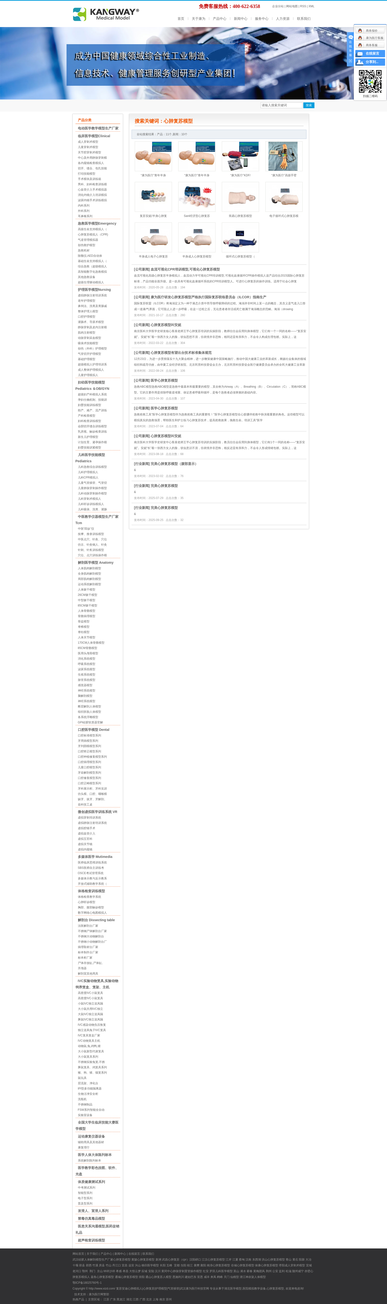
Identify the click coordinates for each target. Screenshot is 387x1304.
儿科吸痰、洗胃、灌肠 (92, 509)
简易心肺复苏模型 (240, 216)
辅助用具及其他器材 (91, 1142)
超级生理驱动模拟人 (91, 282)
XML (311, 6)
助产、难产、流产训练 (92, 410)
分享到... (372, 62)
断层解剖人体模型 (89, 706)
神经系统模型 (86, 690)
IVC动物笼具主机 (89, 1040)
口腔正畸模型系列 (89, 783)
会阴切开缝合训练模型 (92, 426)
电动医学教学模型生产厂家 (98, 128)
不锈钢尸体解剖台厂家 (92, 931)
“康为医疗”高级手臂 (284, 175)
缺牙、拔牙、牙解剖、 (92, 799)
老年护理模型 (86, 300)
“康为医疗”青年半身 (153, 175)
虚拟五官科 (85, 839)
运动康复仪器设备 (91, 1136)
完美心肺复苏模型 (164, 486)
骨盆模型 (83, 621)
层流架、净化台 (88, 1083)
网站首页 (78, 1253)
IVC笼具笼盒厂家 (89, 1035)
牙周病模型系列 (88, 740)
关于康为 (198, 19)
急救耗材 (83, 250)
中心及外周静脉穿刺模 (92, 157)
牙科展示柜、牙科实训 (92, 788)
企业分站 (278, 6)
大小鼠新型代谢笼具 (91, 1051)
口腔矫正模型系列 (89, 751)
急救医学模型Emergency (97, 223)
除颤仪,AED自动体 (90, 255)
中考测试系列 (86, 1187)
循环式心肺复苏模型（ (240, 256)
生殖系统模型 (86, 674)
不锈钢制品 (85, 1104)
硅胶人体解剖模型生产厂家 (95, 1259)
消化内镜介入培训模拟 (92, 195)
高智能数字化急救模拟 (92, 271)
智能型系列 (85, 1193)
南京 (162, 1299)
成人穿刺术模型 (88, 141)
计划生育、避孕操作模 (92, 442)
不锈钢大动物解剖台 (91, 936)
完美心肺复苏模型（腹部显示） (174, 464)
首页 (181, 19)
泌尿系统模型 (86, 669)
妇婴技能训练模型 (89, 405)
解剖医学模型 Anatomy (96, 562)
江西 (136, 1299)
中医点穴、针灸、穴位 (92, 539)
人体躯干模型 (86, 589)
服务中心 (261, 19)
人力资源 (283, 19)
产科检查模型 (86, 415)
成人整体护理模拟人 (91, 369)
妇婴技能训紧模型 (89, 447)
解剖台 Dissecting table (96, 920)
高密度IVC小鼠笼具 (90, 993)
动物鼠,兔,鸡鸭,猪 (89, 1046)
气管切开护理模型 (89, 354)
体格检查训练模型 (91, 891)
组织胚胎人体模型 (89, 711)
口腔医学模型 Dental (94, 730)
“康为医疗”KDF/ (240, 175)
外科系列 (83, 211)
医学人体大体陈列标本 (95, 1155)
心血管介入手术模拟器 (92, 189)
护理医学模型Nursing (94, 290)
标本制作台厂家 (88, 952)
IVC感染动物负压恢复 (92, 1024)
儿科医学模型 (224, 1271)
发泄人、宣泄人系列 (93, 1211)
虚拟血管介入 (86, 833)
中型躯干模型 (86, 600)
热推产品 (78, 1299)
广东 (113, 1299)
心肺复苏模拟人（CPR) (93, 234)
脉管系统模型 (86, 680)
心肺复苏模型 (146, 1259)
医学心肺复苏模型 (164, 380)
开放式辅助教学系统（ (92, 883)
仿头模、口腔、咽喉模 (92, 794)
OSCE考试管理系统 (91, 873)
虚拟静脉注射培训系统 (92, 295)
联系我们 (304, 19)
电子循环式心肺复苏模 (283, 216)
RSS (303, 6)
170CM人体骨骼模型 (91, 642)
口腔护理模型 (86, 316)
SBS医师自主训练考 (91, 867)
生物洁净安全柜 (88, 1094)
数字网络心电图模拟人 (92, 912)
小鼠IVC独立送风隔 (90, 1003)
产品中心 (219, 19)
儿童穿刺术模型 (88, 147)
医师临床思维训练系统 (92, 862)
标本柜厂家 (85, 957)
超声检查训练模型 (91, 1240)
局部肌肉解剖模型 (89, 579)
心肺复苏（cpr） (178, 1259)
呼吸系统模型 (86, 664)
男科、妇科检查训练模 (92, 184)
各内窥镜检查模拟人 (91, 163)
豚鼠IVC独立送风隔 (90, 1019)
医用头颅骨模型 (88, 653)
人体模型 (260, 1277)
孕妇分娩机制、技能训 (92, 399)
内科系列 (83, 205)
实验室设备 (85, 1115)
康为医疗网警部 (99, 1294)
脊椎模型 (83, 626)
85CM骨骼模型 (87, 648)
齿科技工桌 (85, 804)
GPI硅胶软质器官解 (90, 722)
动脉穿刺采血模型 (89, 338)
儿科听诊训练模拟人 (91, 504)
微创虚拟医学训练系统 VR (97, 812)
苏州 (169, 1299)
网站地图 (292, 6)
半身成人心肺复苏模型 (196, 256)
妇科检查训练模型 (89, 421)
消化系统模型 (86, 658)
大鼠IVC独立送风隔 (90, 1014)
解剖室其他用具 (88, 973)
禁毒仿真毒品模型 (91, 1218)
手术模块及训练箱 (89, 179)
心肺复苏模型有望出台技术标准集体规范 (181, 353)
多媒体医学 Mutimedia (95, 857)
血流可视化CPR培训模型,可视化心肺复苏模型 (185, 269)
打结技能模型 (86, 173)
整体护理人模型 (88, 311)
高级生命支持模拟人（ (92, 229)
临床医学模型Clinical (94, 136)
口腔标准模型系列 (89, 735)
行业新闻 (142, 464)
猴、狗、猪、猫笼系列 (92, 1072)
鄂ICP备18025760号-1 (87, 1282)
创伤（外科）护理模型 (92, 348)
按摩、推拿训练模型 (91, 534)
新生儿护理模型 (88, 437)
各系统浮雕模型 (88, 717)
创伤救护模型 (86, 245)
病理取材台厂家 (88, 947)
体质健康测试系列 (91, 1182)
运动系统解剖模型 (89, 584)
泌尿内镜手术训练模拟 (92, 200)
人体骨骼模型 (86, 611)
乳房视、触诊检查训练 (92, 431)
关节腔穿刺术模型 (89, 152)
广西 (142, 1299)
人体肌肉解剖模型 (89, 568)
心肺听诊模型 (86, 902)
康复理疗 (83, 1147)
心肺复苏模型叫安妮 (166, 325)
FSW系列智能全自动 (91, 1110)
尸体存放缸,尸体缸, (90, 963)
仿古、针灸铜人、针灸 (92, 544)
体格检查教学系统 (89, 896)
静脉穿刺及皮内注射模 (92, 327)
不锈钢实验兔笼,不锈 (91, 1062)
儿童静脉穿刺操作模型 (92, 488)
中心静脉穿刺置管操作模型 (184, 1271)
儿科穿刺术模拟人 (89, 498)
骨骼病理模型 (86, 616)
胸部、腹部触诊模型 (91, 907)
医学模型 (153, 1265)
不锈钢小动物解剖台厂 (92, 941)
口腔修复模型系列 (89, 778)
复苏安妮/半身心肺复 (153, 216)
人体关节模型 (86, 637)
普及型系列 (85, 1203)
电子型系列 (85, 1198)
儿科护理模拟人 (88, 472)
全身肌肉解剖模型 (89, 573)
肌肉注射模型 (86, 332)
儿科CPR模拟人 (88, 477)
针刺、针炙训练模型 (91, 550)
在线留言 (134, 1253)
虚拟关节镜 (85, 844)
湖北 (129, 1299)
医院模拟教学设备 (254, 1288)
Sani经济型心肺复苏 (197, 216)
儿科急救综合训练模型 (92, 467)
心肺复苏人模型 (161, 1277)
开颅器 (82, 968)
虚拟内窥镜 (85, 849)
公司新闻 (142, 269)
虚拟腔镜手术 (86, 828)
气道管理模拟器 (88, 240)
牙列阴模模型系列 (89, 746)
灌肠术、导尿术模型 (91, 322)
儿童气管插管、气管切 (92, 483)
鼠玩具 (82, 1078)
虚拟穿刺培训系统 (89, 817)
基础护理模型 (86, 359)
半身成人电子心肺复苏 (153, 256)
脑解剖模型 (85, 696)
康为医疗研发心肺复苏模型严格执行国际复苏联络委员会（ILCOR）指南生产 (208, 297)
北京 (149, 1299)
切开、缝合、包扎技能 (92, 168)
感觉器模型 (85, 685)
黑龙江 (121, 1299)
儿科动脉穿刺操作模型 (92, 493)
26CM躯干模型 (87, 595)
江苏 (106, 1299)
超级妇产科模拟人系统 (92, 394)
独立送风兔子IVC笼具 (92, 1030)
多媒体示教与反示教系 (92, 878)
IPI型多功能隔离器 (90, 1088)
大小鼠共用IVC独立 (90, 1009)
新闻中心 (240, 19)
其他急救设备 (86, 277)
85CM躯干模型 (87, 605)
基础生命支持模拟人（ (92, 261)
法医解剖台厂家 (88, 925)
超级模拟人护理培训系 (92, 364)
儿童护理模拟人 (88, 375)
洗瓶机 (82, 1099)
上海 (155, 1299)
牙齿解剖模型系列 (89, 772)
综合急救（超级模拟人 (92, 266)
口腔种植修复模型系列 (92, 756)
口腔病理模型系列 (89, 762)
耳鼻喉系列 (85, 216)
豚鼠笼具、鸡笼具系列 (92, 1067)
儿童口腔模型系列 (89, 767)
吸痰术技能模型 (88, 343)
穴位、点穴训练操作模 (92, 555)
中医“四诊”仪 (86, 528)
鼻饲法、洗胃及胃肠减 (92, 306)
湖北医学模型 (233, 1288)
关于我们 (92, 1253)
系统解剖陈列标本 (89, 1160)
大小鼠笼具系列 (88, 1056)
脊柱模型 (83, 632)
